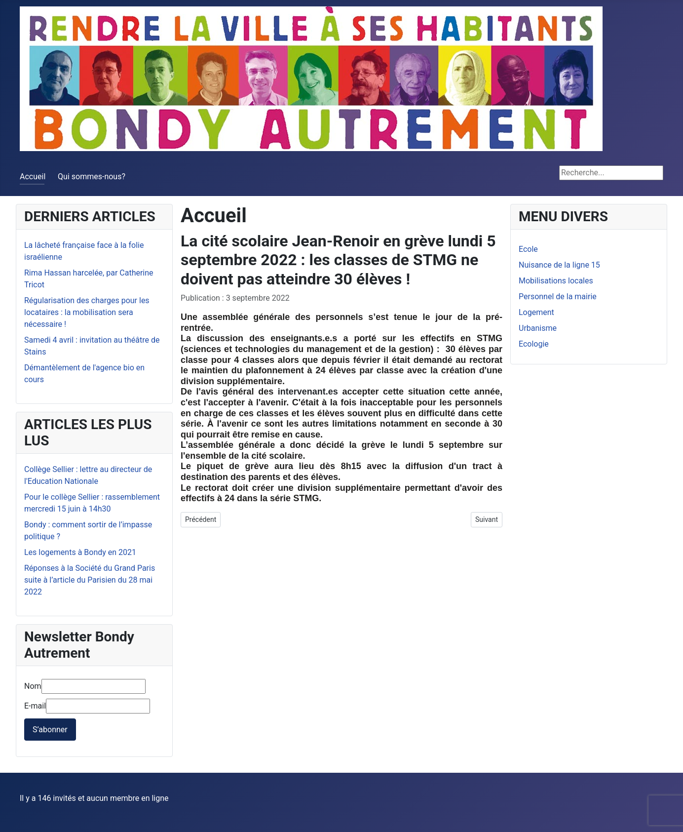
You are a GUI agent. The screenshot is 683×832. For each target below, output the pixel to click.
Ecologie (534, 344)
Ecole (528, 249)
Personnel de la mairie (558, 296)
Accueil (32, 176)
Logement (536, 312)
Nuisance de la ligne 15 (559, 265)
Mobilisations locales (556, 280)
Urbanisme (538, 328)
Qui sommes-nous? (91, 176)
